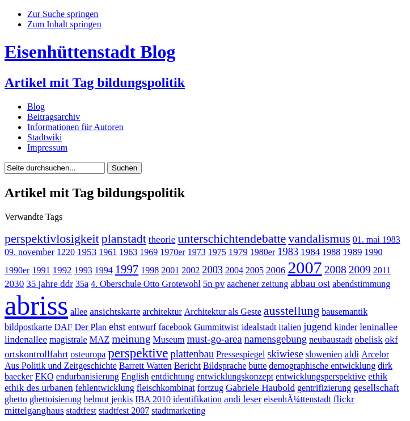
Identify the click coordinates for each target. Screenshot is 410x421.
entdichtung (173, 376)
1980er (262, 252)
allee (78, 311)
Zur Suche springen (62, 14)
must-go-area (214, 339)
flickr (343, 399)
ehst (117, 326)
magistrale (68, 339)
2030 (14, 283)
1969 (149, 252)
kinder (345, 327)
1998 (150, 270)
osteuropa (87, 354)
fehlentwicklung (104, 388)
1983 (287, 251)
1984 (310, 252)
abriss (36, 305)
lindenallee (26, 339)
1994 (104, 270)
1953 (86, 252)
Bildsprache (224, 365)
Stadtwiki (44, 137)
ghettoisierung (55, 399)
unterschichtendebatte (231, 238)
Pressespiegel (240, 354)
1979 (238, 252)
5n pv (214, 283)
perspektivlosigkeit (52, 238)
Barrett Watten (145, 365)
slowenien (324, 354)
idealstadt (259, 327)
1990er (17, 270)
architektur (162, 311)
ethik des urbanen (39, 387)
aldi (352, 354)
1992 (61, 270)
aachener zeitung (257, 284)
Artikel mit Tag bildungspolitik (95, 82)
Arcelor (375, 354)
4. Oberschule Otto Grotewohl (146, 284)
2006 (275, 270)
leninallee (379, 327)
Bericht (187, 365)
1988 (331, 252)
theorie (162, 239)
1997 (127, 269)
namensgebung (275, 339)
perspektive (138, 352)
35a (81, 284)
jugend (317, 326)
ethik (377, 376)
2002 (190, 270)
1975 (217, 252)
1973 (197, 252)
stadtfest (81, 410)
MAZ (100, 339)
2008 (335, 270)
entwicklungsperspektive (321, 376)
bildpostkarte (28, 327)
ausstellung (292, 310)
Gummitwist (216, 327)
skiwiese (285, 354)
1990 (374, 252)
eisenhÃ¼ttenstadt (297, 399)
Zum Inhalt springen (64, 24)
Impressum (47, 147)
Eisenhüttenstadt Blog (90, 51)
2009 (360, 270)
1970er (172, 252)
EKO (44, 376)
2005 (255, 270)
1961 (108, 252)
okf (391, 339)
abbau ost (310, 283)
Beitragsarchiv (53, 117)
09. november (29, 252)
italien (289, 327)
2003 (212, 270)
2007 (305, 267)
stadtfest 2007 (124, 410)
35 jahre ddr (49, 283)
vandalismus (319, 238)
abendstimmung (361, 284)
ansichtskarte (115, 311)
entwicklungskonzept (234, 376)
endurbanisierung (87, 376)
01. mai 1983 (376, 239)
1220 (66, 252)
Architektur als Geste (222, 311)
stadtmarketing (178, 410)
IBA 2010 (153, 399)
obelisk (368, 339)
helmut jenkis (108, 399)
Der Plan (91, 327)
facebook (175, 327)
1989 (352, 252)
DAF (63, 327)
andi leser (242, 399)
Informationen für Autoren (75, 127)
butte (257, 365)
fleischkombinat (166, 388)
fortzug (210, 388)
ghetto (16, 399)
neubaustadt (330, 339)
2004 (234, 270)
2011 (382, 270)
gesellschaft (376, 387)
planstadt (124, 238)
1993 (83, 270)
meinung (131, 339)
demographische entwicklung (322, 365)
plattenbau (192, 354)
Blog (36, 106)
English (135, 376)
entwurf (142, 327)
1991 (41, 270)
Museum (169, 339)
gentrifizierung (324, 388)
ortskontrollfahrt (36, 354)
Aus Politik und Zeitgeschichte (61, 365)
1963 (128, 252)
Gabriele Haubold (260, 387)
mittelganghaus (34, 410)
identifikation (197, 399)
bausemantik (344, 311)
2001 (170, 270)
